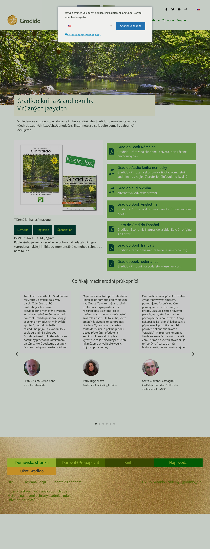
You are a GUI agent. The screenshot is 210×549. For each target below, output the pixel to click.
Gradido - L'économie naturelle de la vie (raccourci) (152, 250)
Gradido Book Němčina (136, 147)
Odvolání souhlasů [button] (21, 500)
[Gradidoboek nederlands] (111, 263)
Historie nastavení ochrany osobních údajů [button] (39, 496)
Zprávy (168, 20)
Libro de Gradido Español (138, 225)
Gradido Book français (135, 246)
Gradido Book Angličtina (137, 205)
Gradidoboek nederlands (137, 262)
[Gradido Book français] (111, 247)
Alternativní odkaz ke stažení (137, 193)
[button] (16, 354)
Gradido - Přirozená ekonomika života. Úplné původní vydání (154, 211)
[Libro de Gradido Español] (111, 229)
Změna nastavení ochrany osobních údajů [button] (38, 492)
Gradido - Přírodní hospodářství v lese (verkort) (149, 266)
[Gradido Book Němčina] (111, 151)
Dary (181, 20)
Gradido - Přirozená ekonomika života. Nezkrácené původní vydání (152, 154)
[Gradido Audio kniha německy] (111, 172)
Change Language (130, 26)
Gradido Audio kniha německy (142, 168)
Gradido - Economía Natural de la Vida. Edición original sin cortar (154, 232)
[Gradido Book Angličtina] (111, 208)
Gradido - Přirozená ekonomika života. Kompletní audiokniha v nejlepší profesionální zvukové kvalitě (152, 174)
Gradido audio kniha (134, 189)
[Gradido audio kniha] (111, 190)
